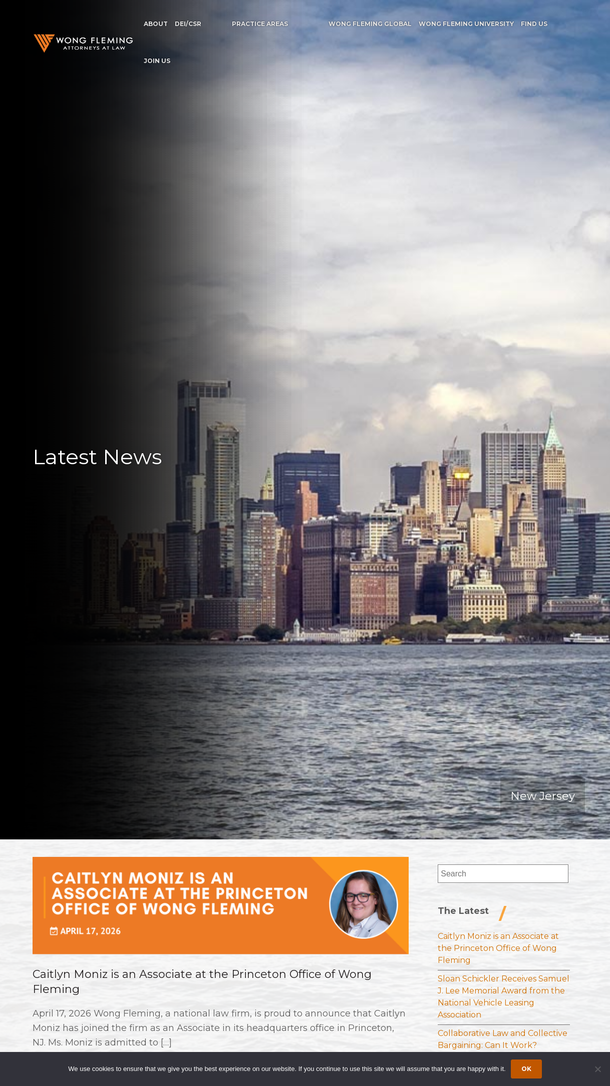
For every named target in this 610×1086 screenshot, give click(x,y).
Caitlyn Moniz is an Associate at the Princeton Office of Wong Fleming (498, 948)
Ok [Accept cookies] (526, 1068)
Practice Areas (260, 24)
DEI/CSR (188, 24)
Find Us (534, 24)
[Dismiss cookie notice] (597, 1069)
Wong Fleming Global (370, 24)
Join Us (157, 61)
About (156, 24)
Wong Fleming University (466, 24)
